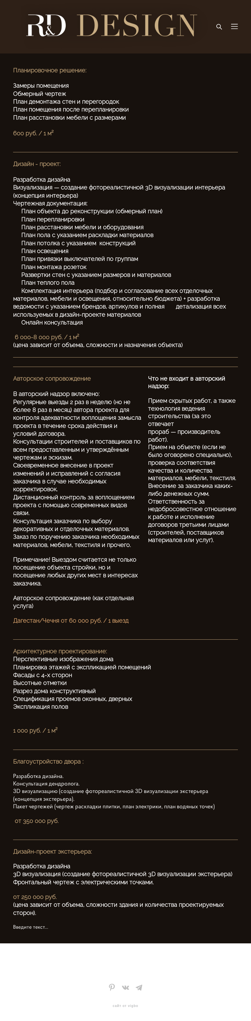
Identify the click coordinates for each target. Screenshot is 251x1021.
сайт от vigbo (125, 1006)
